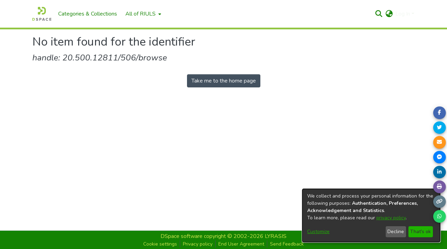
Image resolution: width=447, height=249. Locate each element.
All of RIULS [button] (140, 14)
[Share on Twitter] (439, 127)
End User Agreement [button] (241, 244)
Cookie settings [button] (160, 244)
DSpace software (181, 236)
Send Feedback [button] (287, 244)
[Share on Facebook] (439, 112)
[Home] (41, 14)
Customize (318, 231)
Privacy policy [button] (197, 244)
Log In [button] (403, 14)
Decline (395, 231)
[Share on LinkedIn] (439, 172)
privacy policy (391, 217)
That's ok (420, 231)
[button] (378, 14)
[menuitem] (142, 14)
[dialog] (371, 215)
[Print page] (439, 187)
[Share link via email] (439, 142)
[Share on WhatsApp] (439, 216)
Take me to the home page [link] (223, 81)
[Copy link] (439, 201)
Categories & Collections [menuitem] (87, 14)
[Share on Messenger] (439, 157)
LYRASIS (276, 236)
